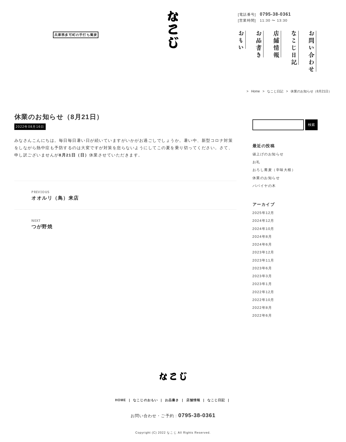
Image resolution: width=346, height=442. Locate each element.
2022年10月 (263, 300)
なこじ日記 (275, 91)
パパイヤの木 (264, 186)
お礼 (256, 162)
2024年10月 (263, 229)
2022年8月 (262, 308)
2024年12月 (263, 221)
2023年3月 (262, 276)
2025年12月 (263, 213)
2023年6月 (262, 268)
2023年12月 (263, 252)
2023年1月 (262, 284)
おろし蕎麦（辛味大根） (274, 170)
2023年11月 (263, 260)
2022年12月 (263, 292)
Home (255, 91)
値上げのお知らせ (268, 154)
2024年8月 (262, 237)
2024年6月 (262, 244)
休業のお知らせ (266, 178)
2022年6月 (262, 315)
